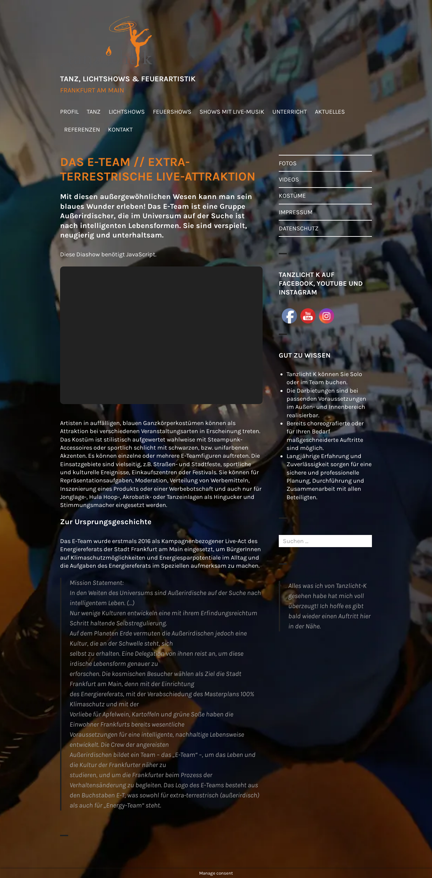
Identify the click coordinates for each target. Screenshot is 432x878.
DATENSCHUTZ (299, 228)
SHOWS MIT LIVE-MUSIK (231, 111)
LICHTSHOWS (127, 111)
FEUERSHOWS (172, 111)
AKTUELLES (330, 111)
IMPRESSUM (296, 212)
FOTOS (288, 163)
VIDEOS (289, 179)
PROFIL (69, 111)
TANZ (94, 111)
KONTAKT (120, 129)
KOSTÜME (292, 195)
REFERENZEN (82, 129)
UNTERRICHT (289, 111)
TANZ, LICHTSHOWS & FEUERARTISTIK (127, 79)
